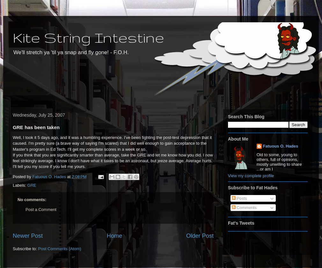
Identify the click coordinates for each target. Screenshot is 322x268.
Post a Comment (41, 209)
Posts (239, 198)
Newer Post (28, 236)
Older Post (200, 236)
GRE (31, 185)
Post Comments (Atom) (59, 248)
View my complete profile (251, 175)
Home (114, 236)
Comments (244, 207)
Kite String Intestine (88, 37)
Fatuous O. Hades (280, 146)
